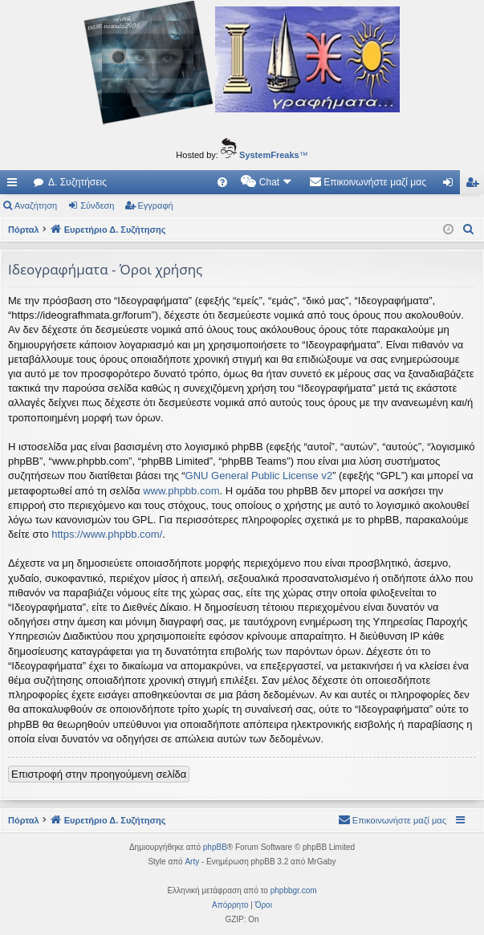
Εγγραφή (155, 205)
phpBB (215, 847)
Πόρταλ (23, 229)
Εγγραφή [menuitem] (475, 185)
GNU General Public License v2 (259, 476)
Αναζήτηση (35, 205)
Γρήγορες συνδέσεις (15, 185)
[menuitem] (222, 182)
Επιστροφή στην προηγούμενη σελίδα (98, 774)
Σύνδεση (97, 205)
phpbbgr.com (293, 890)
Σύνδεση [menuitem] (451, 185)
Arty (192, 861)
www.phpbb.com (181, 491)
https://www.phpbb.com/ (106, 534)
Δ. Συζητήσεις (77, 182)
